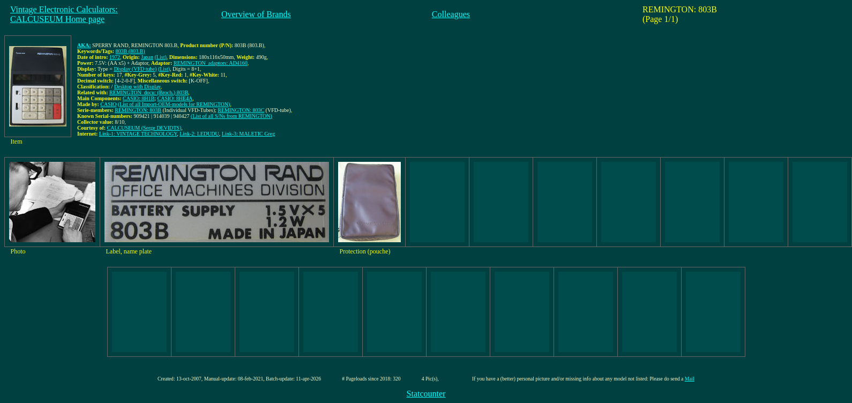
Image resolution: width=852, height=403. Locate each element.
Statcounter (426, 393)
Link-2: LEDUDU (199, 134)
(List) (161, 57)
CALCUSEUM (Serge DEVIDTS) (144, 128)
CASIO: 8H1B (138, 98)
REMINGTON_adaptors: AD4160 (211, 63)
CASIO (108, 104)
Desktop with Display (137, 86)
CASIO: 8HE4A (174, 98)
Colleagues (451, 14)
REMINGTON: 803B (138, 110)
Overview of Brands (256, 14)
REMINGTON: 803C (241, 110)
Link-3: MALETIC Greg (248, 134)
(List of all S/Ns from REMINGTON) (231, 116)
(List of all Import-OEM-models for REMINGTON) (174, 104)
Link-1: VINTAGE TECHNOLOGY (138, 134)
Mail (689, 379)
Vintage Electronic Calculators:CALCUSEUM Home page (64, 14)
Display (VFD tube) (135, 69)
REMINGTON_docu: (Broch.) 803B (148, 92)
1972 (114, 57)
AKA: (84, 45)
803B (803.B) (130, 51)
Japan (147, 57)
